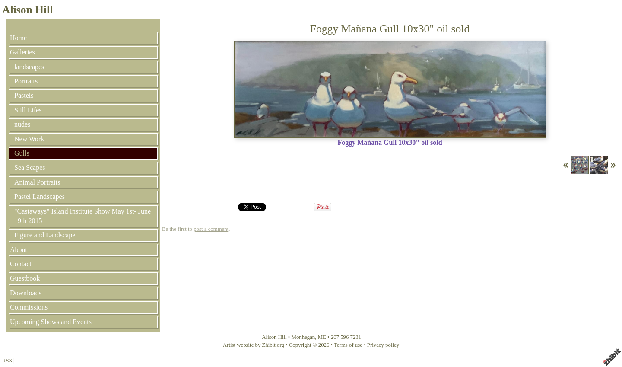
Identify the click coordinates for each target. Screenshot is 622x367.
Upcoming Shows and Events (51, 322)
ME (322, 337)
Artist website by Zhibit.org (253, 345)
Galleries (22, 52)
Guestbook (25, 278)
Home (18, 37)
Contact (21, 264)
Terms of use (348, 345)
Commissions (29, 307)
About (18, 249)
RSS (7, 360)
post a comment (211, 229)
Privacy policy (383, 345)
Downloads (25, 293)
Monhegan (303, 337)
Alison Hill (27, 9)
